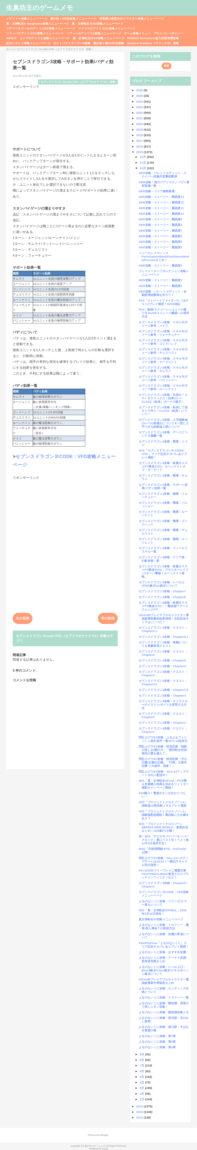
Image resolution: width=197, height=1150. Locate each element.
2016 (140, 146)
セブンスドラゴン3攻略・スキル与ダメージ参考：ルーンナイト (163, 387)
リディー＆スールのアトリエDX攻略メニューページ (40, 28)
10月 (143, 168)
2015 (140, 152)
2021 (140, 118)
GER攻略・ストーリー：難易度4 (160, 247)
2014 (140, 1106)
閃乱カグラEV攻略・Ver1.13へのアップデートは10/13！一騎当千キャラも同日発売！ (164, 861)
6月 (142, 1071)
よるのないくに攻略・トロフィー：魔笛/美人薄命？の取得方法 (164, 926)
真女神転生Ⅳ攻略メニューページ (161, 919)
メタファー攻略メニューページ (27, 18)
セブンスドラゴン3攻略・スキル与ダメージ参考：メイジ (163, 324)
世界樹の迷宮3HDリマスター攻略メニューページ (131, 18)
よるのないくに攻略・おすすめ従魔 (162, 952)
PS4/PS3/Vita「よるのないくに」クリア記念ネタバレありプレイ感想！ (164, 944)
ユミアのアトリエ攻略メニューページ (45, 38)
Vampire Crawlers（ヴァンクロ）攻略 (153, 43)
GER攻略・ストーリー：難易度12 (161, 202)
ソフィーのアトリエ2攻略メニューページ (93, 33)
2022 (140, 112)
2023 (140, 107)
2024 (140, 101)
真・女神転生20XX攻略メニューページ (98, 38)
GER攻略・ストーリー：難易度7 (160, 230)
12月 (143, 156)
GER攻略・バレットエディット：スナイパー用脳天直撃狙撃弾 (162, 174)
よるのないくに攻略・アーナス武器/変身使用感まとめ (163, 959)
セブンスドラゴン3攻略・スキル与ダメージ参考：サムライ (163, 369)
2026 (140, 90)
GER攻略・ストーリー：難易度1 (160, 286)
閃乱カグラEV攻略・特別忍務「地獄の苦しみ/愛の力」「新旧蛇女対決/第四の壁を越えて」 (163, 750)
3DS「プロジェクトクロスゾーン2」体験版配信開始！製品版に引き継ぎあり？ (164, 815)
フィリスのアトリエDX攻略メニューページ (106, 28)
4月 (142, 1082)
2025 (140, 95)
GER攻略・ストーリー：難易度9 (160, 219)
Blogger (104, 1135)
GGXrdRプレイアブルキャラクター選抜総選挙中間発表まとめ (164, 981)
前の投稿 (107, 618)
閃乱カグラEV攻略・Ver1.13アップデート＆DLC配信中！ (164, 773)
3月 (142, 1088)
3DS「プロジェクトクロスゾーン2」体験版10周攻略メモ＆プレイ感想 (163, 803)
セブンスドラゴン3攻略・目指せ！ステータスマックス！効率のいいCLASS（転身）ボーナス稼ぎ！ (163, 398)
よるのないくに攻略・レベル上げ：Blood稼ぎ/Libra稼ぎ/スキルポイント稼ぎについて (164, 970)
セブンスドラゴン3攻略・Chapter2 (162, 722)
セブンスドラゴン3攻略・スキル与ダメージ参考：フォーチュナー (163, 333)
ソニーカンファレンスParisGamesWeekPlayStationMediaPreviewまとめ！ (164, 256)
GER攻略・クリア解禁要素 (157, 191)
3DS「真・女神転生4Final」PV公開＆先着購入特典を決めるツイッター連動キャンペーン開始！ (164, 784)
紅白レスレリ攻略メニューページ (28, 43)
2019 (140, 129)
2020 (140, 124)
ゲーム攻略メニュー (137, 33)
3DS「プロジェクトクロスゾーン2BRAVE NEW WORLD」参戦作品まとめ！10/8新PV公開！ (163, 827)
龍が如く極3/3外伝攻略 (108, 43)
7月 (142, 1065)
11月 (143, 162)
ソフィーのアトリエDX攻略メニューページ (34, 33)
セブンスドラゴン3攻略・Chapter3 (162, 695)
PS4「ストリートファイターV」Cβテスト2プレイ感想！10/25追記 (164, 302)
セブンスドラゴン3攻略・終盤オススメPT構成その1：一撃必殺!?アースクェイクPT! (163, 606)
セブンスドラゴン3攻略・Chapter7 (162, 591)
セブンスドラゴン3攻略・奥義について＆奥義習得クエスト (163, 644)
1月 (142, 1099)
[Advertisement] (65, 116)
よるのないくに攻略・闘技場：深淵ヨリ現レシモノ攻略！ (164, 1005)
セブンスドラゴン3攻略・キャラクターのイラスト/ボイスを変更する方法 (163, 704)
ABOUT (11, 38)
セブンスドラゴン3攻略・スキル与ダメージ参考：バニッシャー (163, 378)
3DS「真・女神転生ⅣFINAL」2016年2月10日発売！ (163, 912)
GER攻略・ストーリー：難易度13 (161, 196)
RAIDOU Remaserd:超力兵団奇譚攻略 (153, 38)
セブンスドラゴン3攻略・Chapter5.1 (163, 636)
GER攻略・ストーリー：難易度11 (161, 208)
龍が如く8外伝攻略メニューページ (73, 18)
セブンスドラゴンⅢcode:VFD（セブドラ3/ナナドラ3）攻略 (78, 81)
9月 (142, 1054)
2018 (140, 135)
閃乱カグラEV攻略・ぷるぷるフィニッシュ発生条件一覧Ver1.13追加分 (163, 739)
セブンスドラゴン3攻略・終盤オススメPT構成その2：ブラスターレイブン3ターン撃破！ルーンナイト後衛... (163, 571)
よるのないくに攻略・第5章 (157, 1047)
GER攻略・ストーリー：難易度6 (160, 236)
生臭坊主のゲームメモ (39, 7)
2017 (140, 140)
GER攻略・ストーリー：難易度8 (160, 224)
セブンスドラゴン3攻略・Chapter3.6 (163, 689)
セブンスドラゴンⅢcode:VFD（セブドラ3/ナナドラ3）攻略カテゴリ (64, 638)
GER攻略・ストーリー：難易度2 (160, 280)
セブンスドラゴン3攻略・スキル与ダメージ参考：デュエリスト (163, 351)
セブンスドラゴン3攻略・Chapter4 (162, 666)
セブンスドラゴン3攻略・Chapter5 (162, 660)
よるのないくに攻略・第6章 (157, 1041)
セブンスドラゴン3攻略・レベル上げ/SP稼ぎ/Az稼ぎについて (162, 584)
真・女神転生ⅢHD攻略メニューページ (97, 23)
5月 (142, 1076)
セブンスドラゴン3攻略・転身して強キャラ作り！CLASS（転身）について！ (163, 411)
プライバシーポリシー (168, 33)
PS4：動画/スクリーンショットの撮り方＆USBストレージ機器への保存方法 (164, 313)
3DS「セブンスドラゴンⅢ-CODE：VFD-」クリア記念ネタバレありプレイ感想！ (163, 454)
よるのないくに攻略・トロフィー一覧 (164, 997)
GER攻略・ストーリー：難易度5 (160, 241)
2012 (140, 1117)
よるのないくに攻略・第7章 (157, 1036)
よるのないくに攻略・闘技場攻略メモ (164, 1012)
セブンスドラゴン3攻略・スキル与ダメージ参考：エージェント (163, 360)
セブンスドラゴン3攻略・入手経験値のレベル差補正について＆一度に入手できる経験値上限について (164, 423)
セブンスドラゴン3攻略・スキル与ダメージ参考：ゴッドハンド (163, 342)
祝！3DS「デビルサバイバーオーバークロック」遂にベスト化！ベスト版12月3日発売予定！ (164, 840)
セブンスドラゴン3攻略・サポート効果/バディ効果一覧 (163, 486)
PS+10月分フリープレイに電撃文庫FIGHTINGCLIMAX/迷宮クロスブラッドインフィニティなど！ (164, 874)
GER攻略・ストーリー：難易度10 (161, 213)
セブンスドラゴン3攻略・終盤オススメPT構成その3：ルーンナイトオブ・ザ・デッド (163, 466)
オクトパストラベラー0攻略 (71, 43)
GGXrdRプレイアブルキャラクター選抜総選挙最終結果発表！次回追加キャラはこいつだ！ (164, 618)
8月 (142, 1059)
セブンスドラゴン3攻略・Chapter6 (162, 597)
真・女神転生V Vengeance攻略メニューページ (37, 23)
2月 (142, 1093)
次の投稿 (22, 618)
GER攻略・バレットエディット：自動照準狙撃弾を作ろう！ (162, 293)
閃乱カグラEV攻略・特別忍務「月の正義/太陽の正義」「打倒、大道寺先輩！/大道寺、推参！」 (163, 762)
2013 (140, 1112)
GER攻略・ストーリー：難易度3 (160, 265)
